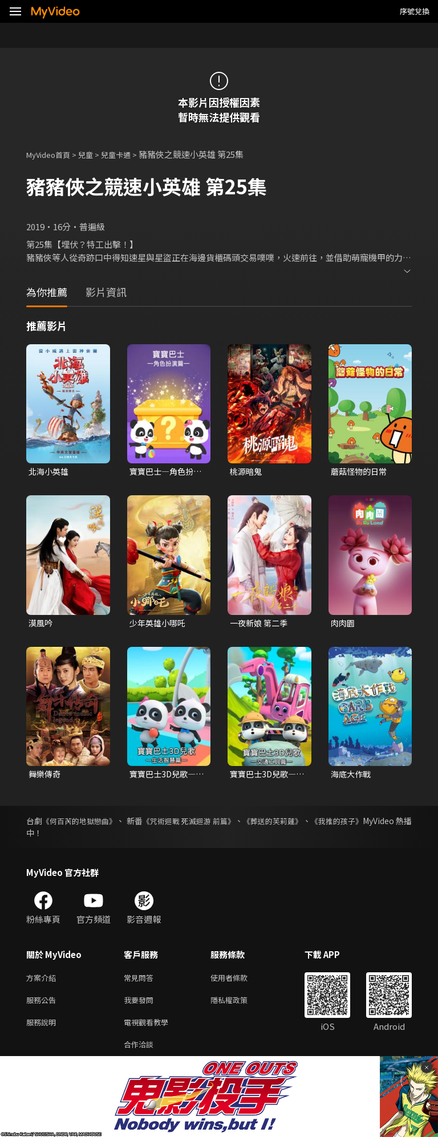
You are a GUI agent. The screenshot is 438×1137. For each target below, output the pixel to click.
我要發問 (141, 1006)
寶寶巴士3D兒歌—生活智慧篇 (164, 777)
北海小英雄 (50, 472)
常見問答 (141, 982)
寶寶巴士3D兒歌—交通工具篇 (265, 777)
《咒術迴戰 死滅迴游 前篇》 (215, 824)
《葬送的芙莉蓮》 (311, 824)
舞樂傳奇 (46, 777)
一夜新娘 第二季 (260, 624)
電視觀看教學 (149, 1030)
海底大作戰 (352, 777)
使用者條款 (238, 982)
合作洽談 (141, 1053)
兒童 (94, 154)
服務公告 (43, 1006)
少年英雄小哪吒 (159, 624)
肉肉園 (343, 624)
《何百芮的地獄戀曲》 (87, 824)
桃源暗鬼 (247, 472)
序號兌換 (414, 11)
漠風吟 (41, 624)
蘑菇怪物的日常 (361, 472)
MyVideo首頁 (52, 154)
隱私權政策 (238, 1006)
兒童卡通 (128, 154)
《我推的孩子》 (384, 824)
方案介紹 (43, 982)
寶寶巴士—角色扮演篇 (163, 472)
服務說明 (43, 1030)
